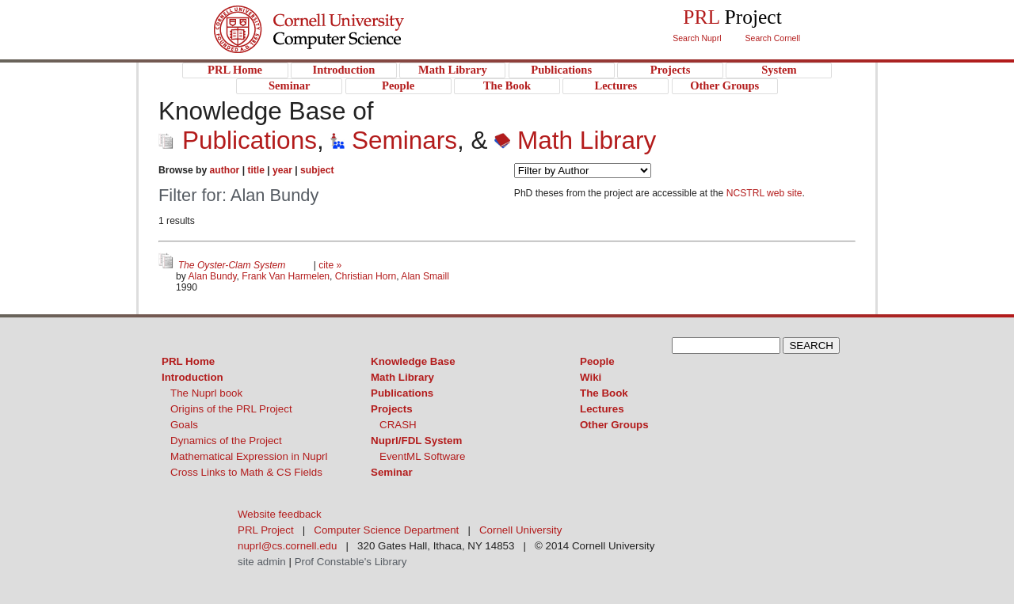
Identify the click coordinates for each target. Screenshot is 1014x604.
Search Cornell (772, 38)
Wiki (590, 377)
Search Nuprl (697, 38)
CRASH (398, 425)
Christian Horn (365, 276)
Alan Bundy (213, 276)
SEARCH (811, 345)
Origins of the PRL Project (231, 409)
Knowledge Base (413, 361)
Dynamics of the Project (226, 440)
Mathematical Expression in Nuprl (249, 456)
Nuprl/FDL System (416, 440)
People (597, 361)
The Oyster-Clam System (233, 265)
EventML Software (422, 456)
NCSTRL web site (764, 193)
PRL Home (188, 361)
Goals (184, 425)
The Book (604, 393)
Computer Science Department (386, 530)
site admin (262, 562)
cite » (329, 265)
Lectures (602, 409)
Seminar (392, 472)
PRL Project (341, 44)
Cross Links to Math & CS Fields (246, 472)
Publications (237, 140)
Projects (392, 409)
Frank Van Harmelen (286, 276)
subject (317, 170)
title (256, 170)
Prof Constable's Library (351, 562)
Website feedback (280, 514)
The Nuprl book (206, 393)
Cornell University (341, 15)
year (282, 170)
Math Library (575, 140)
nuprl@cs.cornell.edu (287, 546)
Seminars (393, 140)
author (225, 170)
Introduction (192, 377)
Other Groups (614, 425)
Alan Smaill (425, 276)
